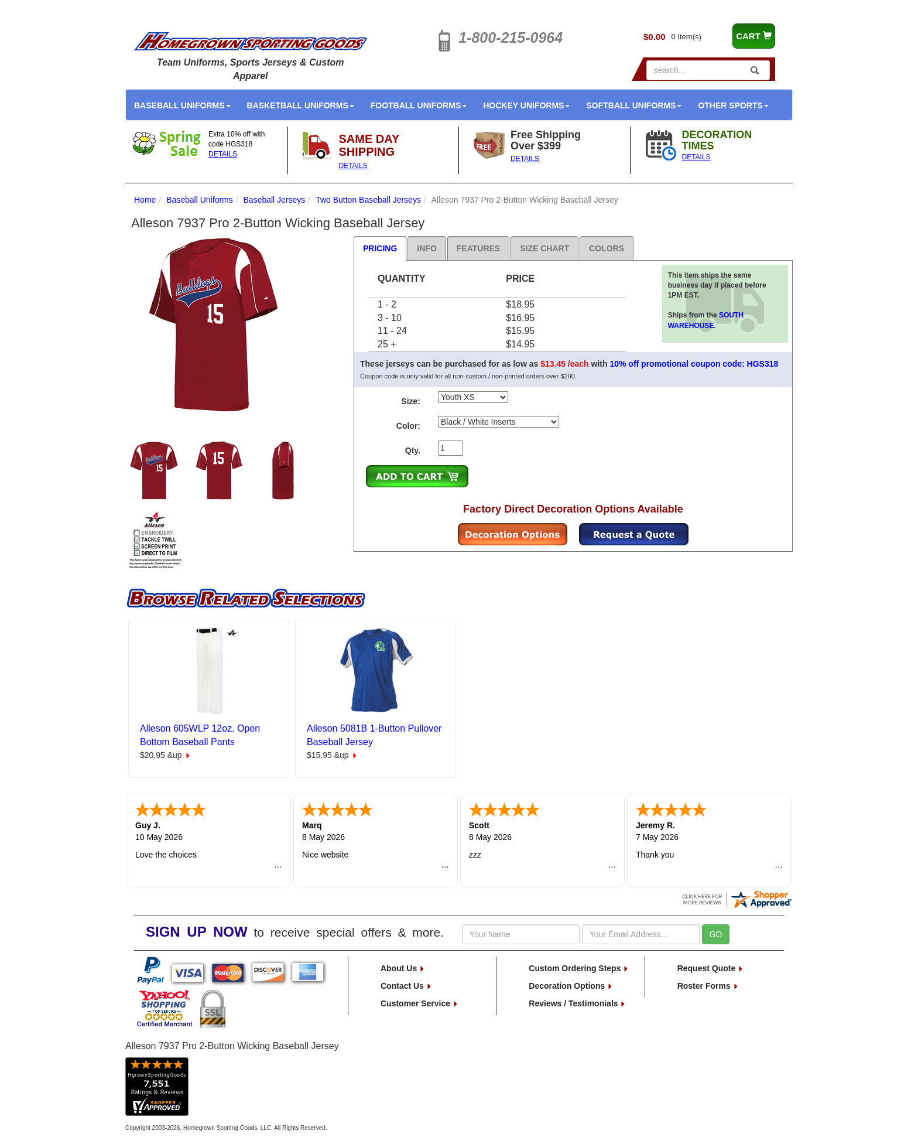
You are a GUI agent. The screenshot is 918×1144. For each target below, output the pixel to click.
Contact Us (406, 986)
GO (716, 934)
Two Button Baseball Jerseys (368, 199)
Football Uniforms (419, 105)
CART (754, 36)
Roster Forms (708, 986)
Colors (606, 248)
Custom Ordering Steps (579, 968)
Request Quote (710, 968)
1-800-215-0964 (510, 37)
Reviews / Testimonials (577, 1003)
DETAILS (222, 154)
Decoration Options (571, 986)
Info (426, 248)
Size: (410, 401)
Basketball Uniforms (300, 105)
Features (478, 248)
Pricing (380, 248)
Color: (408, 426)
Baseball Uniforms (182, 105)
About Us (403, 968)
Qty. (412, 450)
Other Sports (733, 105)
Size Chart (544, 248)
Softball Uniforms (633, 105)
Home (145, 199)
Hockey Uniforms (526, 105)
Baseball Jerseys (275, 199)
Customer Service (419, 1003)
